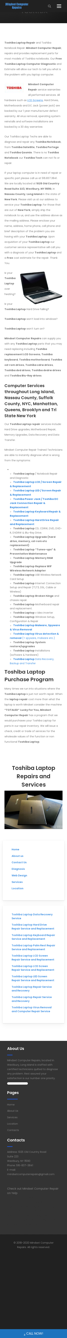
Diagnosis (18, 869)
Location (17, 888)
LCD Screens (35, 100)
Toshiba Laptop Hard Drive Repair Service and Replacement (33, 926)
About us (17, 856)
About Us (12, 1111)
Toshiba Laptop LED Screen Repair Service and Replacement (33, 978)
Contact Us (19, 862)
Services (17, 882)
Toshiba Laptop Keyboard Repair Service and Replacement (33, 937)
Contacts (13, 1130)
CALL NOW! (33, 1334)
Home (15, 849)
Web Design (19, 875)
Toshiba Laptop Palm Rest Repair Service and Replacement (33, 947)
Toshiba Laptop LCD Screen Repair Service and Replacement (33, 957)
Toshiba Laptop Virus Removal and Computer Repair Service (32, 1009)
